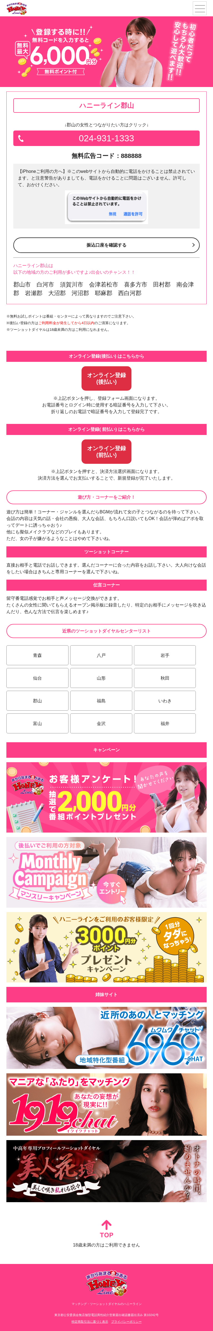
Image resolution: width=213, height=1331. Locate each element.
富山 (37, 723)
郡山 (37, 700)
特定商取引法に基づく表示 (90, 1321)
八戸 (101, 655)
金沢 (101, 723)
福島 (101, 700)
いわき (165, 700)
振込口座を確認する (106, 245)
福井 (165, 723)
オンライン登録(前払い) (106, 451)
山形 (101, 678)
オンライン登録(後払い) (106, 378)
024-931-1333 (106, 138)
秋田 (165, 678)
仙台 (37, 678)
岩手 (165, 655)
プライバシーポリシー (126, 1321)
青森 (37, 655)
